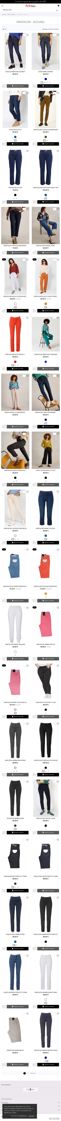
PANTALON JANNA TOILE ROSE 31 (15, 702)
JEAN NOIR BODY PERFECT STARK (15, 876)
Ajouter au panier (18, 86)
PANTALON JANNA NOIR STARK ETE (46, 934)
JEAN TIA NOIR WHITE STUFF (46, 470)
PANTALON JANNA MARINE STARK (45, 1050)
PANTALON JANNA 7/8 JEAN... (46, 528)
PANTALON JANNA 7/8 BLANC (15, 644)
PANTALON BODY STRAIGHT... (15, 354)
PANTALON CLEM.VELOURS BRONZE (45, 129)
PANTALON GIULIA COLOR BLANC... (15, 296)
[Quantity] (4, 86)
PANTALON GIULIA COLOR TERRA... (46, 296)
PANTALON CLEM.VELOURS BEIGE (15, 528)
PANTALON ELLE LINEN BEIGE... (15, 412)
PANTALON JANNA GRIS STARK (15, 760)
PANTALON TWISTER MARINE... (45, 412)
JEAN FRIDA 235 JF (15, 129)
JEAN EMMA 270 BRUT (45, 71)
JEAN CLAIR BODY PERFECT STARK (15, 992)
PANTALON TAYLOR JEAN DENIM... (15, 245)
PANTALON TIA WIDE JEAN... (45, 245)
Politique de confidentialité (18, 1116)
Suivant (33, 1073)
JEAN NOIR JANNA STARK (15, 818)
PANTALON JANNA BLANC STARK (46, 992)
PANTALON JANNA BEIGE (15, 1050)
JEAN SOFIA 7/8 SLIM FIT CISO (46, 702)
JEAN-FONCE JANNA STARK (15, 934)
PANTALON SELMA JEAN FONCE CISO (45, 187)
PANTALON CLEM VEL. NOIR (45, 818)
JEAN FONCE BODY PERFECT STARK (46, 876)
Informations (6, 1099)
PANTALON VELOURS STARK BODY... (15, 586)
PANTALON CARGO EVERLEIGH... (15, 470)
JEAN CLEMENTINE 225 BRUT (15, 71)
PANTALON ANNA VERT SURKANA (45, 354)
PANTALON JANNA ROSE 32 (46, 644)
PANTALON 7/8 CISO (15, 187)
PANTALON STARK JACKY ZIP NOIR (45, 760)
